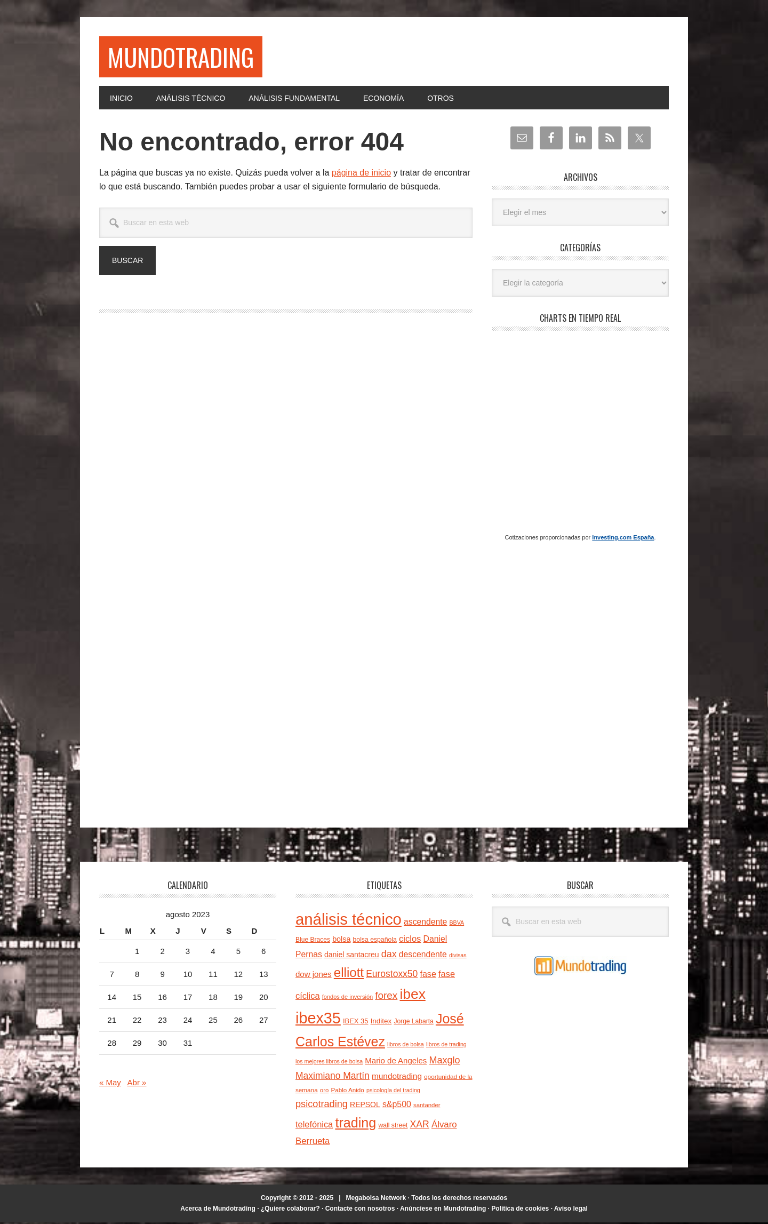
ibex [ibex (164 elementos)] (412, 996)
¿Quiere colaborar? (290, 1209)
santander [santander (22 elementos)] (427, 1106)
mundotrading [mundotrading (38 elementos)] (397, 1077)
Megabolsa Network (376, 1199)
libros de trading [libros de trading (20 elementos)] (446, 1046)
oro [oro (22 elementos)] (324, 1091)
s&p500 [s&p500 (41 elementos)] (396, 1105)
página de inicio (361, 174)
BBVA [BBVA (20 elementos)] (457, 924)
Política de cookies (520, 1209)
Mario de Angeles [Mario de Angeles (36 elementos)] (396, 1061)
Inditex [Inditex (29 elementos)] (381, 1023)
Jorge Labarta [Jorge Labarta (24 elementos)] (413, 1023)
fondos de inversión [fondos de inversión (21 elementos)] (347, 998)
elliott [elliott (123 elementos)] (349, 974)
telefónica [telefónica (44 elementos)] (314, 1126)
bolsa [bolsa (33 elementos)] (341, 940)
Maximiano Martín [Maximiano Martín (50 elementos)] (332, 1077)
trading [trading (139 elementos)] (355, 1124)
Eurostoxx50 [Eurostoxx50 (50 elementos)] (392, 975)
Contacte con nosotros (360, 1209)
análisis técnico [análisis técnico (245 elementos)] (348, 920)
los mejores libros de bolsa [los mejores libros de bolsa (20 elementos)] (329, 1062)
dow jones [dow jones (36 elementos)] (313, 975)
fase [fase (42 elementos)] (428, 975)
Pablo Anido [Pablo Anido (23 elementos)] (347, 1091)
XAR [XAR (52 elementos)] (419, 1125)
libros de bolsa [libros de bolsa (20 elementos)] (405, 1046)
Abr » (137, 1083)
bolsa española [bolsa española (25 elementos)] (375, 941)
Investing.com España (623, 538)
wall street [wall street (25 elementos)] (392, 1127)
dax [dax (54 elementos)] (389, 955)
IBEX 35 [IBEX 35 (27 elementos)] (355, 1023)
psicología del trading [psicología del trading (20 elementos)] (393, 1091)
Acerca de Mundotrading (217, 1209)
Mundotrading (185, 57)
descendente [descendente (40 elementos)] (423, 955)
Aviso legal (571, 1209)
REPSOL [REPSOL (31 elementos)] (365, 1105)
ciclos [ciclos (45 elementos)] (410, 940)
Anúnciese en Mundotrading (443, 1209)
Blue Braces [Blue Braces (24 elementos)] (312, 941)
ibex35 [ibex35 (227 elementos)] (318, 1019)
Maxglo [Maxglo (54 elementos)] (444, 1061)
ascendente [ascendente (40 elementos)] (425, 923)
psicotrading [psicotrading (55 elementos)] (321, 1105)
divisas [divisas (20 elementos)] (458, 956)
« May (110, 1083)
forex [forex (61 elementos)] (386, 997)
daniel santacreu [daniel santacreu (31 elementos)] (351, 956)
